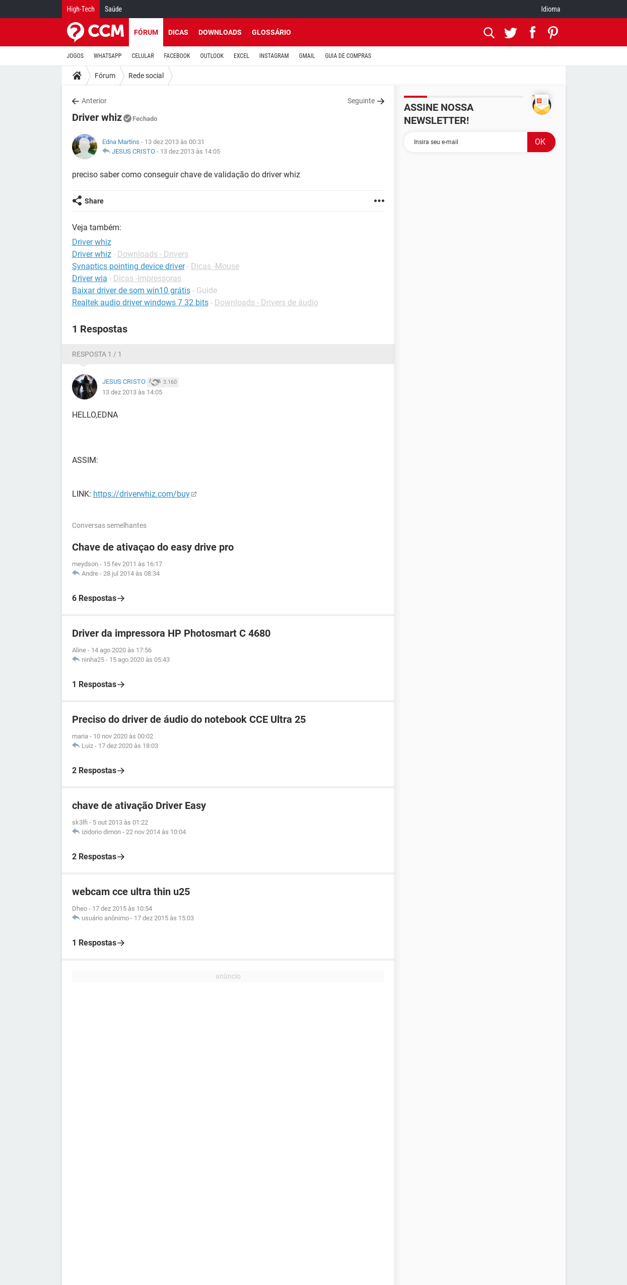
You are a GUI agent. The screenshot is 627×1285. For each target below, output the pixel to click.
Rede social (146, 76)
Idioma (551, 9)
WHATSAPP (107, 55)
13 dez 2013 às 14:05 (190, 151)
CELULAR (143, 55)
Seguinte (361, 101)
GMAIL (307, 55)
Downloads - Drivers (152, 254)
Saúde (113, 9)
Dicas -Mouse (215, 266)
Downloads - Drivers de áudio (266, 302)
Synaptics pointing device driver (128, 266)
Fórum (146, 32)
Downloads (220, 32)
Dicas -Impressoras (147, 278)
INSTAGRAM (274, 55)
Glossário (271, 32)
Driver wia (89, 278)
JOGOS (75, 55)
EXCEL (241, 55)
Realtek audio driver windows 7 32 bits (140, 302)
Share (94, 201)
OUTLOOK (212, 55)
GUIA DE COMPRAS (348, 55)
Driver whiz (91, 254)
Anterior (94, 101)
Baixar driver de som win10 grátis (131, 290)
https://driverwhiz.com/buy (141, 494)
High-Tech (81, 9)
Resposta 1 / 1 (97, 354)
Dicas (178, 32)
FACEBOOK (177, 55)
